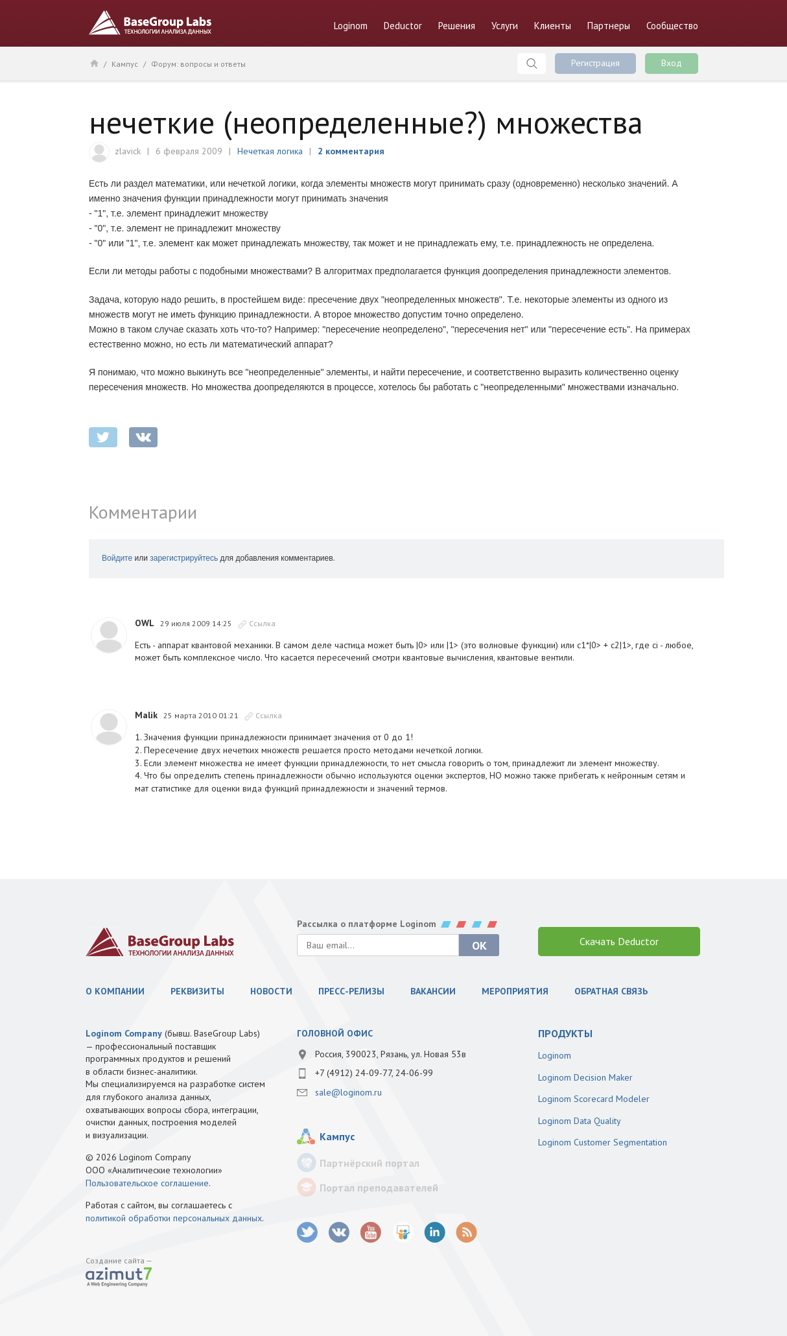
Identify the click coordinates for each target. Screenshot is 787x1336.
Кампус (125, 64)
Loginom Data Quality (579, 1121)
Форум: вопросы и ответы (198, 64)
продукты (565, 1033)
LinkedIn (434, 1232)
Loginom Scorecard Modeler (594, 1099)
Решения (456, 25)
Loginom (351, 25)
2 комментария (351, 151)
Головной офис (335, 1033)
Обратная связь (611, 991)
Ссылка (262, 623)
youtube (371, 1232)
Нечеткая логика (270, 151)
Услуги (504, 25)
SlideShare (403, 1232)
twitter (103, 437)
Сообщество (672, 25)
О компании (115, 991)
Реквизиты (197, 991)
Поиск (531, 63)
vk (339, 1232)
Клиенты (552, 25)
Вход (671, 63)
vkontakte (143, 437)
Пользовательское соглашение (147, 1183)
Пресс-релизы (351, 991)
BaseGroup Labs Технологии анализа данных (150, 22)
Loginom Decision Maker (585, 1077)
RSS (466, 1232)
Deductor (403, 25)
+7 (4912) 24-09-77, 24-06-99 (374, 1073)
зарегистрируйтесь (184, 558)
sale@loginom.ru (348, 1092)
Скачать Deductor (619, 941)
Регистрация (595, 63)
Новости (271, 991)
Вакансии (433, 991)
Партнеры (608, 25)
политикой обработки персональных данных (174, 1218)
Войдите (117, 558)
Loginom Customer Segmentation (602, 1142)
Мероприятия (515, 991)
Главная (94, 63)
